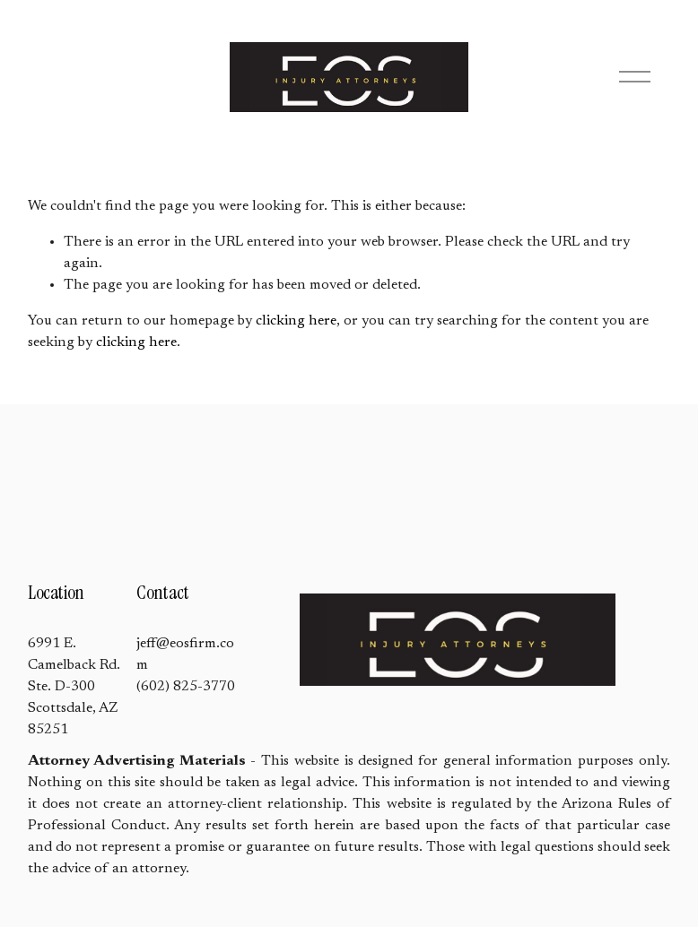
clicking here (296, 321)
